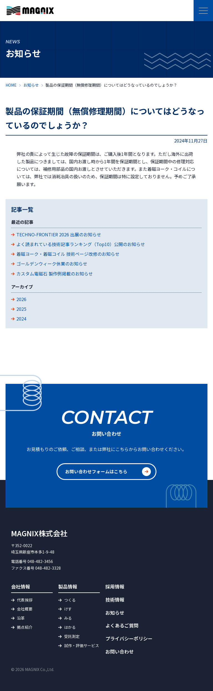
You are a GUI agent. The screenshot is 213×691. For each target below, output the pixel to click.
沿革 (21, 618)
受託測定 (72, 636)
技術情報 (114, 599)
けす (68, 609)
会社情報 (20, 586)
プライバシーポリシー (129, 638)
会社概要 (24, 609)
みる (68, 618)
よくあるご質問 (121, 625)
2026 (21, 299)
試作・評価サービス (81, 645)
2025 (21, 309)
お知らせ (31, 85)
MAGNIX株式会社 (39, 533)
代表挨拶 (24, 600)
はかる (70, 627)
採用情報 (114, 586)
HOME (11, 85)
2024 (21, 318)
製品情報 (67, 586)
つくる (70, 600)
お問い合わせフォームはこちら (96, 471)
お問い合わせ (119, 651)
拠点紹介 (24, 627)
